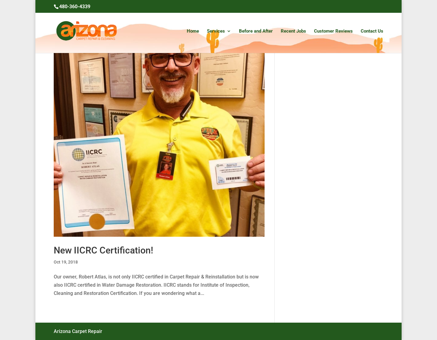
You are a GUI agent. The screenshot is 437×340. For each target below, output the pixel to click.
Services (216, 31)
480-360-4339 (74, 6)
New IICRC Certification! (103, 250)
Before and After (256, 31)
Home (193, 31)
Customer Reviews (333, 31)
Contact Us (372, 31)
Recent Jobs (293, 31)
